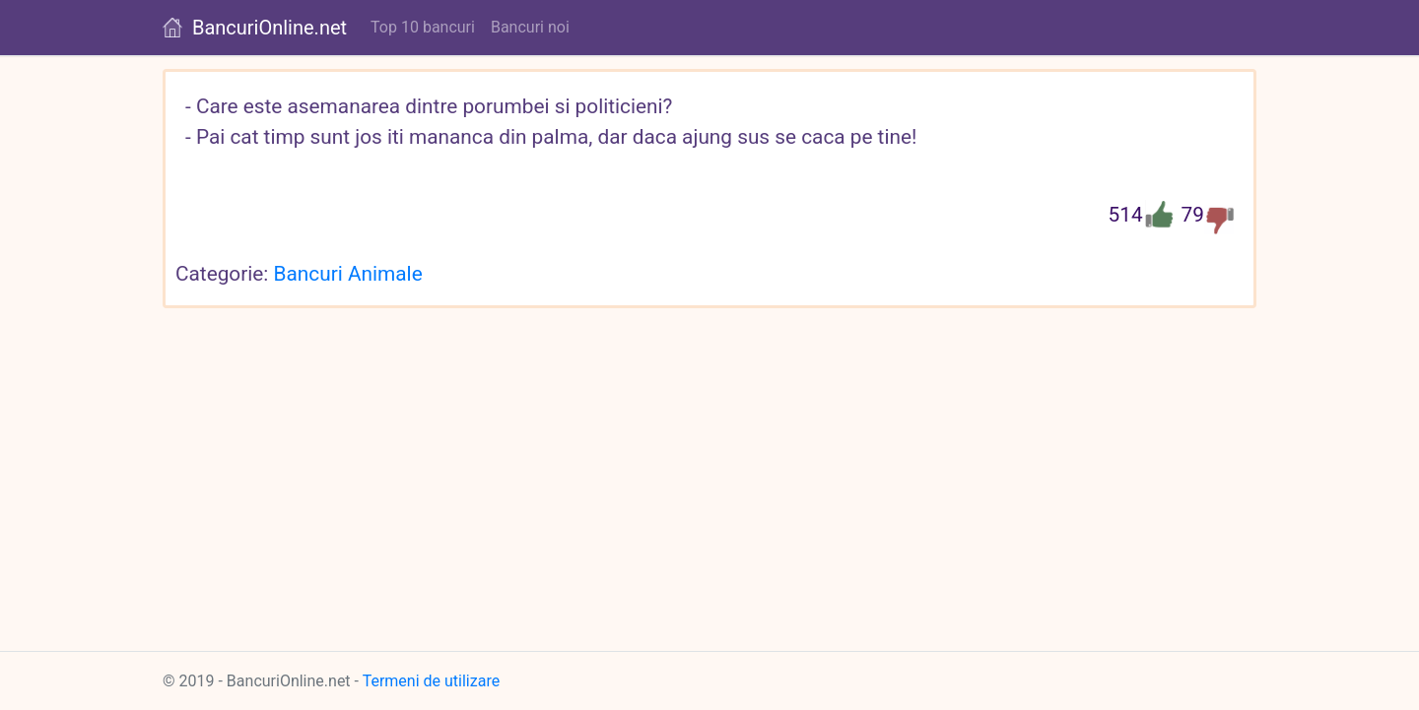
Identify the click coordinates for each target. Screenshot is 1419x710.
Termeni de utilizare (432, 681)
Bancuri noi (530, 27)
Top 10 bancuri (423, 27)
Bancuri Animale (348, 274)
